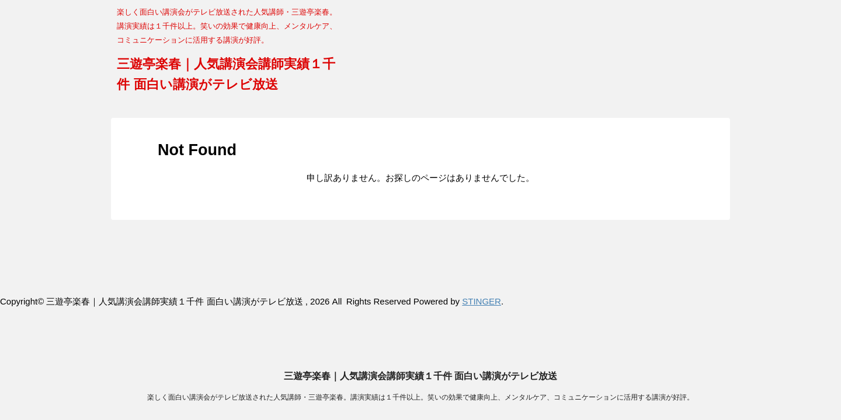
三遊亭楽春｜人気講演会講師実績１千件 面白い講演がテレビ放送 (420, 251)
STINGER (481, 301)
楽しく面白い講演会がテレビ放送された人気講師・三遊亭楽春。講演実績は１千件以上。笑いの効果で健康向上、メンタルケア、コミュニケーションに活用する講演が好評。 (420, 272)
